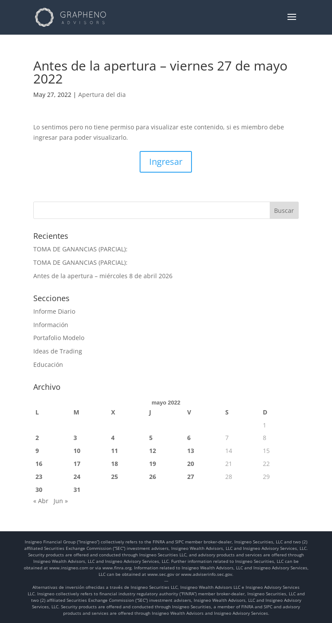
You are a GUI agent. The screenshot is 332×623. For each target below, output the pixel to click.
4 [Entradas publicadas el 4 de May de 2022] (113, 438)
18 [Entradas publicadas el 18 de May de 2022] (114, 463)
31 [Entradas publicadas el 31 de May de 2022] (76, 489)
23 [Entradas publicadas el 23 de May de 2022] (38, 476)
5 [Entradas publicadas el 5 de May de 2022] (151, 438)
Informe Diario (54, 311)
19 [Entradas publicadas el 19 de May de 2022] (152, 463)
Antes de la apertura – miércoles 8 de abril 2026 (102, 276)
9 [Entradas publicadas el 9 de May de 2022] (37, 450)
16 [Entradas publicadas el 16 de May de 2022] (38, 463)
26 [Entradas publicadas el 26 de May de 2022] (152, 476)
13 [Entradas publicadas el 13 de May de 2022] (190, 450)
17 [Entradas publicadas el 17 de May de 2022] (76, 463)
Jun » (61, 501)
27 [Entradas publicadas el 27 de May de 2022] (190, 476)
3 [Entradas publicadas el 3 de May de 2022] (75, 438)
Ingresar (165, 161)
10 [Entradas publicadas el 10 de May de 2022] (76, 450)
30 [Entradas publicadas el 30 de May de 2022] (38, 489)
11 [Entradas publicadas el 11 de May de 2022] (114, 450)
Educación (48, 364)
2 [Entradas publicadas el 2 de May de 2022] (37, 438)
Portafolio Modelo (58, 338)
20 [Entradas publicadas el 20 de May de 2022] (190, 463)
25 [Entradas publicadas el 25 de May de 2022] (114, 476)
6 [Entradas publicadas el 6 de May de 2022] (189, 438)
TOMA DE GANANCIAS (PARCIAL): (80, 249)
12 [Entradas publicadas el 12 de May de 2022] (152, 450)
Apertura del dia (102, 94)
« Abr (40, 501)
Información (50, 325)
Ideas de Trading (57, 351)
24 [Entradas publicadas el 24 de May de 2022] (76, 476)
